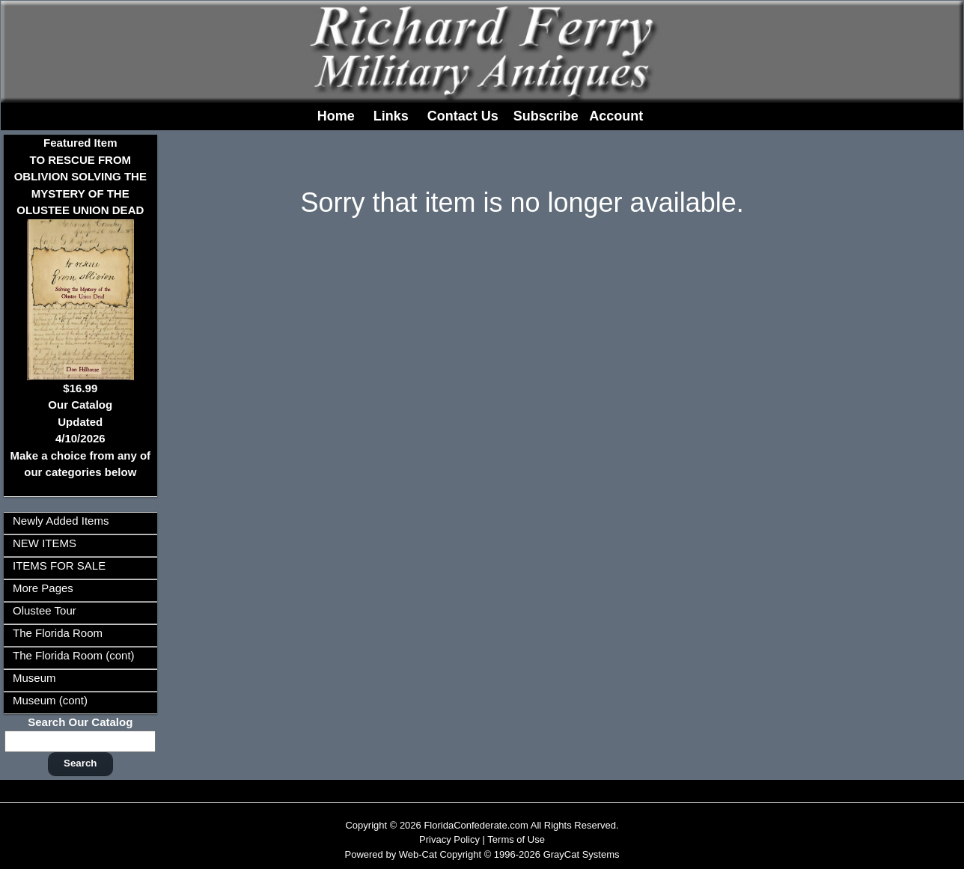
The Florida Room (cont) (74, 655)
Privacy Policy (449, 839)
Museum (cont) (50, 700)
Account (616, 116)
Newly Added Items (61, 520)
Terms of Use (516, 839)
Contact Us (463, 116)
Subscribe (546, 116)
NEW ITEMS (44, 543)
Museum (34, 677)
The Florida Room (58, 632)
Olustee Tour (44, 610)
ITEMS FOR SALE (59, 565)
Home (336, 116)
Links (391, 116)
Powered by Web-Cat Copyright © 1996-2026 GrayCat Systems (481, 854)
